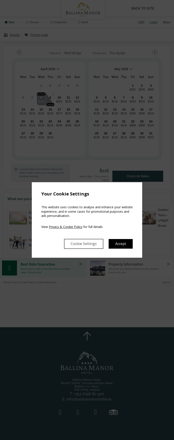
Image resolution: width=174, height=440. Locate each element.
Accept (120, 243)
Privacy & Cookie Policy (65, 227)
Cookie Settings (84, 243)
